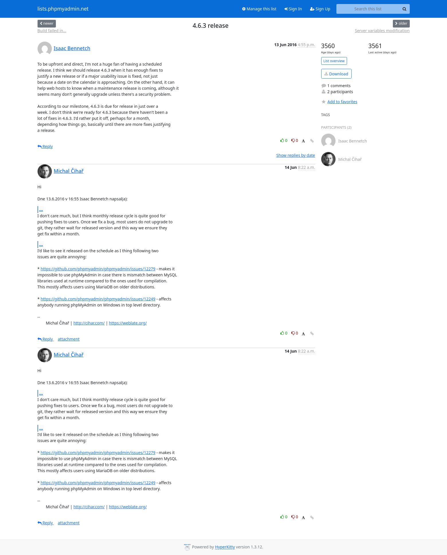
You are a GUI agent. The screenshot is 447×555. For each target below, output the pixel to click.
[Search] (404, 9)
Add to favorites (339, 101)
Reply (45, 146)
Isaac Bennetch (72, 48)
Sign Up (320, 8)
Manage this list (259, 8)
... (41, 209)
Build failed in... (52, 30)
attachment (69, 339)
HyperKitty (225, 547)
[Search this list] (368, 9)
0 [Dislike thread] (294, 140)
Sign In (293, 8)
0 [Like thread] (284, 140)
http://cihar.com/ (89, 323)
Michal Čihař (69, 170)
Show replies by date (295, 155)
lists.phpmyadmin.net (63, 8)
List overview (334, 60)
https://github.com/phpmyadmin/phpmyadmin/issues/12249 (98, 299)
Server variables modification (382, 30)
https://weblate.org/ (128, 323)
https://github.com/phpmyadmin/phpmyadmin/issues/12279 (98, 268)
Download (336, 74)
